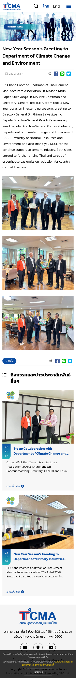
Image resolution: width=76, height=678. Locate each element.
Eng (56, 6)
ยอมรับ (38, 672)
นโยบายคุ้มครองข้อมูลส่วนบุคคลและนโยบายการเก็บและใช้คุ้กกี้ (47, 663)
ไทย (46, 6)
